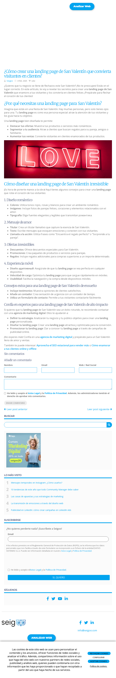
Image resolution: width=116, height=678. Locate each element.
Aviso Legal (34, 393)
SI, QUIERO (59, 577)
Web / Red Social (87, 365)
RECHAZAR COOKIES (99, 653)
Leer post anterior (15, 409)
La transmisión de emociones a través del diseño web (37, 503)
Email (44, 365)
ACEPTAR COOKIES (98, 661)
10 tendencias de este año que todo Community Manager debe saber (45, 489)
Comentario (10, 376)
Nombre (8, 365)
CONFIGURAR (98, 657)
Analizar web (82, 6)
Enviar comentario (15, 403)
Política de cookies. (98, 666)
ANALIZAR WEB (41, 637)
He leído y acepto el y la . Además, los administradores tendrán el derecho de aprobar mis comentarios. (58, 395)
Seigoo (10, 80)
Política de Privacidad (56, 393)
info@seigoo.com (87, 630)
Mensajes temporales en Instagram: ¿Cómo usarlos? (36, 482)
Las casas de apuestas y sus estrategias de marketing (37, 496)
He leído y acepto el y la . (37, 569)
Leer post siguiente (99, 409)
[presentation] (30, 560)
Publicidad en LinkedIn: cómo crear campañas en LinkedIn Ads (41, 510)
